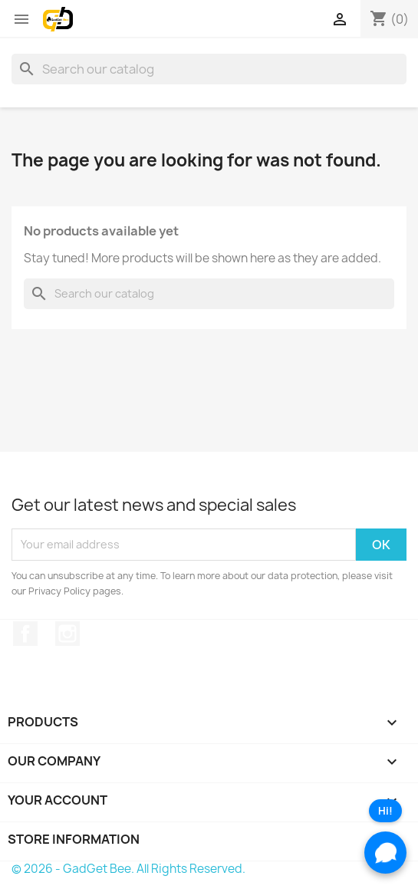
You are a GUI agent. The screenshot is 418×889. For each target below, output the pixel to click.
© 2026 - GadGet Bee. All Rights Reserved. (128, 869)
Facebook (25, 633)
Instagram (67, 633)
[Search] (209, 69)
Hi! (385, 811)
